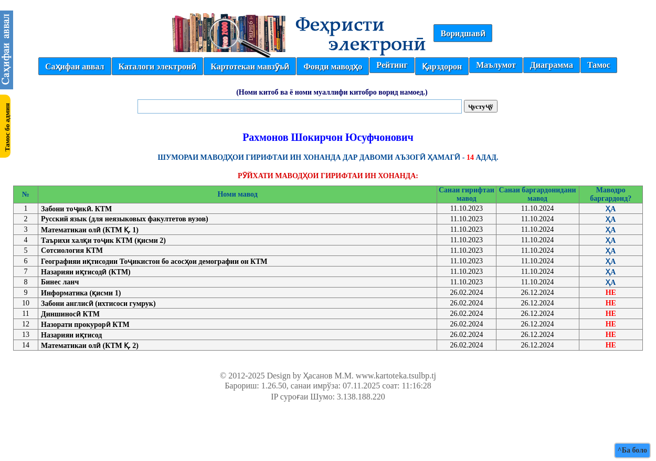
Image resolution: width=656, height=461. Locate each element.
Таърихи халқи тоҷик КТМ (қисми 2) (103, 240)
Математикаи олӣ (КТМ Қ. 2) (90, 346)
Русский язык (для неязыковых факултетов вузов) (124, 219)
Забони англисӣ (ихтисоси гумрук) (98, 304)
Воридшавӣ (462, 33)
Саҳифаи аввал (74, 66)
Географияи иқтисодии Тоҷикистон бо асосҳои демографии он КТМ (154, 261)
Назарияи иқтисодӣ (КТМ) (86, 272)
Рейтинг (391, 64)
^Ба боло (632, 450)
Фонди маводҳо (332, 66)
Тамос (598, 64)
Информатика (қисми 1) (81, 293)
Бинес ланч (60, 282)
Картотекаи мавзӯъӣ (249, 66)
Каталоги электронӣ (158, 66)
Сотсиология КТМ (72, 250)
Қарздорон (442, 66)
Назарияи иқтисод (71, 335)
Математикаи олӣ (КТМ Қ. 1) (90, 230)
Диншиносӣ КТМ (70, 314)
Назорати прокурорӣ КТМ (85, 325)
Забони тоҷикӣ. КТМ (76, 209)
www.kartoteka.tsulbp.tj (396, 375)
